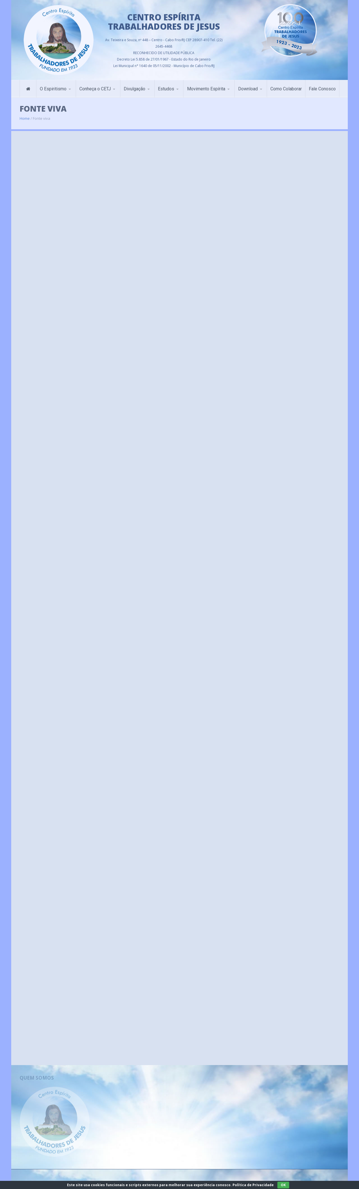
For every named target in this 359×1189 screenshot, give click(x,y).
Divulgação (134, 86)
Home (25, 114)
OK (283, 1185)
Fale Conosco (322, 86)
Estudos (166, 86)
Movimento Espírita (206, 86)
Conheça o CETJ (95, 86)
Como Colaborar (286, 86)
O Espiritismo (53, 86)
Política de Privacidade (253, 1185)
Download (248, 86)
